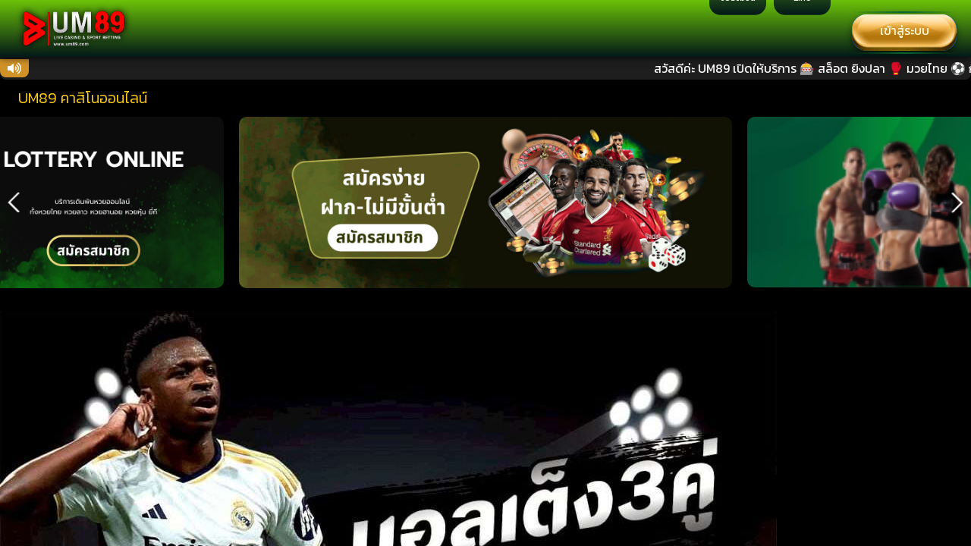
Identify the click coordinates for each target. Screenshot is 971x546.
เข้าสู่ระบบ (904, 30)
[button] (14, 202)
